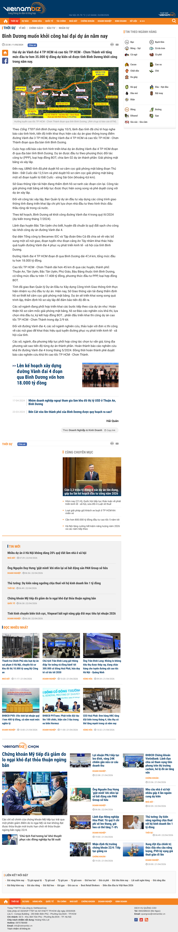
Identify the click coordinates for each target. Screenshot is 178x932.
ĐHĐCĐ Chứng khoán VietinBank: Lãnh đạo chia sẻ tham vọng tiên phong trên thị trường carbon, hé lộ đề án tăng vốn (159, 764)
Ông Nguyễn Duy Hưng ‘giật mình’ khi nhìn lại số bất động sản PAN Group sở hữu (57, 568)
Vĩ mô (22, 28)
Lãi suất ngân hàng (140, 880)
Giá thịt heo (48, 885)
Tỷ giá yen (63, 880)
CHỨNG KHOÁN (87, 21)
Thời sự (9, 28)
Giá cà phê (104, 880)
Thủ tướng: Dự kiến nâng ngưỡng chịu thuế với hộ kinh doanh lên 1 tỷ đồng (54, 583)
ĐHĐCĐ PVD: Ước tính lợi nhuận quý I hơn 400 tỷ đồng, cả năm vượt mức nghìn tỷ (21, 719)
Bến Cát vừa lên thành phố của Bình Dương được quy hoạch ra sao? (70, 412)
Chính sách (36, 28)
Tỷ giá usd (50, 880)
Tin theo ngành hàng (141, 32)
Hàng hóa (87, 679)
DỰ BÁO (25, 21)
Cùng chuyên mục (79, 452)
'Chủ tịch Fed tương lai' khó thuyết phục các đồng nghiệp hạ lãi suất (40, 837)
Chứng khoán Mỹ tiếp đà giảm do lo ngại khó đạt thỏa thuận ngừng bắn (51, 598)
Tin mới (14, 546)
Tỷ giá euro (76, 880)
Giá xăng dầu (159, 880)
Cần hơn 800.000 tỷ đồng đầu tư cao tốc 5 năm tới (92, 519)
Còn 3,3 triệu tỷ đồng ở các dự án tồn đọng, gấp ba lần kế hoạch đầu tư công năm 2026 (91, 491)
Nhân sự (64, 28)
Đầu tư (51, 28)
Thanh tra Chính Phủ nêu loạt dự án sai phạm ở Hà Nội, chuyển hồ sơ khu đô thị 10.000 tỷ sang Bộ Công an (20, 666)
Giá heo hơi (90, 880)
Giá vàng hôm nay (15, 880)
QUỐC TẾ (49, 21)
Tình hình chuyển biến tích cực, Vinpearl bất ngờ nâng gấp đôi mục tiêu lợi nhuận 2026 (61, 613)
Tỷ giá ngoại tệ (34, 880)
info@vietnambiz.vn (23, 926)
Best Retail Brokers (90, 885)
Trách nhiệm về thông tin (18, 928)
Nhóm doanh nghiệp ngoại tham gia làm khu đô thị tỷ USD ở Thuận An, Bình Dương (72, 402)
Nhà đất (11, 558)
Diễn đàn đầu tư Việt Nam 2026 (118, 885)
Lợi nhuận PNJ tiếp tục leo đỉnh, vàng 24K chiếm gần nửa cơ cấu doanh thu (105, 760)
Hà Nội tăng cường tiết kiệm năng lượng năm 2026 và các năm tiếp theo (92, 527)
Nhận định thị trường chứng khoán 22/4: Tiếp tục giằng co (106, 847)
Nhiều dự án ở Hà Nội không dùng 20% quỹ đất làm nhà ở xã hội (46, 553)
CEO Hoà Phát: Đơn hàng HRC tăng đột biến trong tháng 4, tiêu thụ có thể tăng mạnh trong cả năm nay (101, 719)
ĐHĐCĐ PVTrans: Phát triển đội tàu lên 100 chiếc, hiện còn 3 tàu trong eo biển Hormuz (61, 719)
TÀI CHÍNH (61, 21)
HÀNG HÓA (37, 21)
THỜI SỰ (14, 21)
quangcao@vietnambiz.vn (153, 914)
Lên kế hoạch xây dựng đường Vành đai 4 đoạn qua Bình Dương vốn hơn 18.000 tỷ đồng (40, 374)
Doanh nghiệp (14, 573)
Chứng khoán (152, 778)
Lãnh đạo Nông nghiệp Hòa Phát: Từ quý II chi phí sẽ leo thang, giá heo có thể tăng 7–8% (105, 822)
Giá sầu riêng (33, 885)
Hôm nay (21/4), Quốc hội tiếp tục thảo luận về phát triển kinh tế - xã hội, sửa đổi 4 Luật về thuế (93, 503)
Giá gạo (60, 885)
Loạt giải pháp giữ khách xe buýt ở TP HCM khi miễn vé (90, 512)
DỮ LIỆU (133, 21)
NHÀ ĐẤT (73, 21)
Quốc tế (11, 603)
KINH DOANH (121, 21)
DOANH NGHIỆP (104, 21)
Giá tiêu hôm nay (120, 880)
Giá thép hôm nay (15, 885)
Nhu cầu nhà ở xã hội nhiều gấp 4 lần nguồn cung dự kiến (158, 793)
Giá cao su (73, 885)
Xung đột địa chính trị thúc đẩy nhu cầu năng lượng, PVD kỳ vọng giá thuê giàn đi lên (159, 849)
